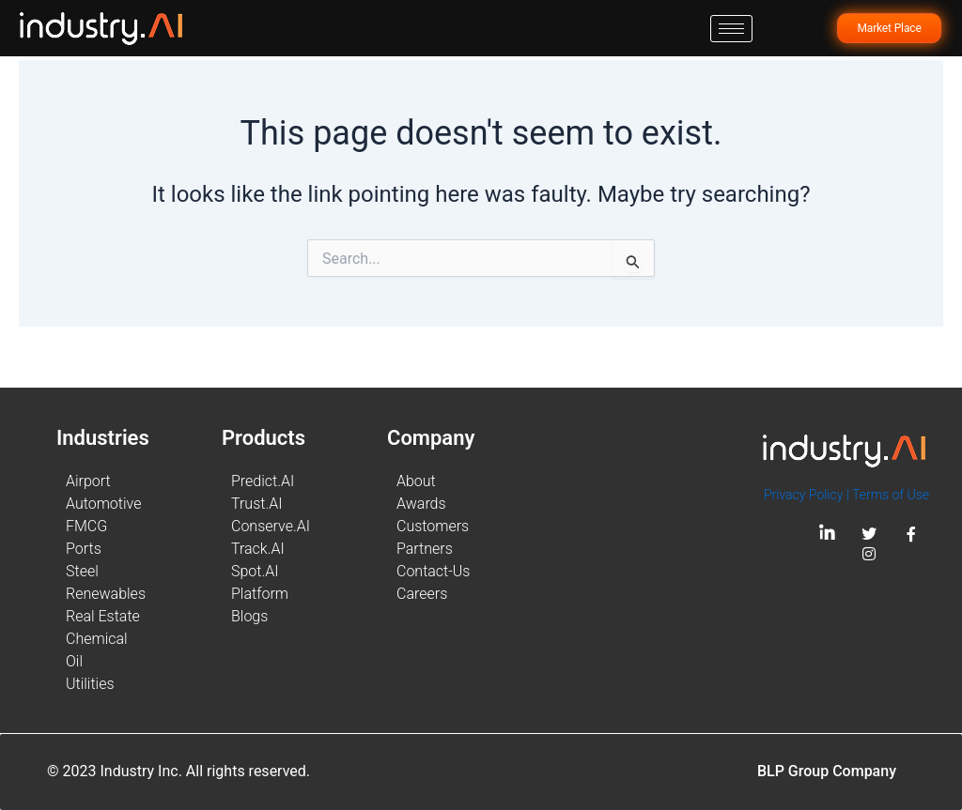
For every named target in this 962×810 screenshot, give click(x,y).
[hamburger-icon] (731, 28)
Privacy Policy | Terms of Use (846, 494)
